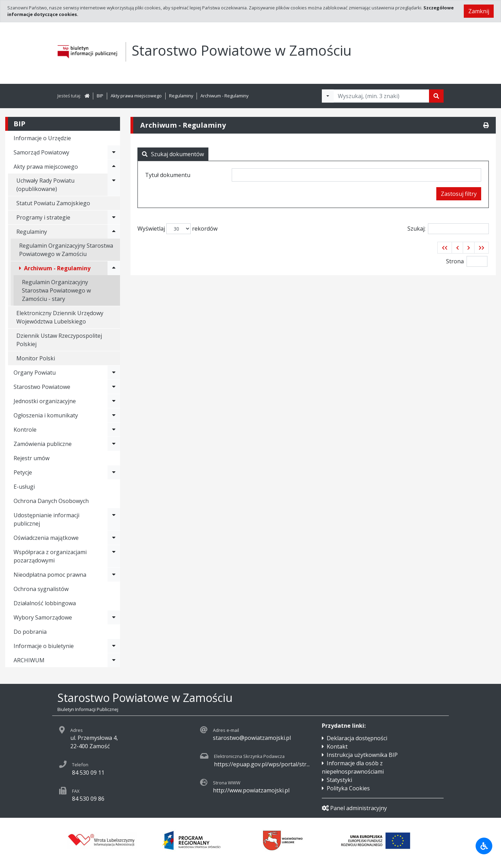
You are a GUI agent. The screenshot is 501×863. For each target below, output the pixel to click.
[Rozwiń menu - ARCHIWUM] (114, 660)
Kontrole (25, 429)
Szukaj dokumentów (173, 154)
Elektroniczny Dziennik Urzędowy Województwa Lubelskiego (59, 317)
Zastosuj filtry (459, 194)
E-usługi (24, 486)
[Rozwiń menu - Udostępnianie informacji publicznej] (114, 519)
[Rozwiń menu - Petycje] (114, 472)
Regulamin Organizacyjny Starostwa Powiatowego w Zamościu (66, 250)
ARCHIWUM (29, 660)
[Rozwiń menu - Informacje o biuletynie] (114, 646)
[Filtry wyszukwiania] (328, 96)
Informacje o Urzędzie (42, 138)
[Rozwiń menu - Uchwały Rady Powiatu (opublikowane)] (114, 185)
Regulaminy (181, 96)
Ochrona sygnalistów (41, 589)
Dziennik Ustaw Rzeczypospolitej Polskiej (59, 340)
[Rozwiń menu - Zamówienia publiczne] (114, 444)
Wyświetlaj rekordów (177, 228)
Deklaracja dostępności (357, 738)
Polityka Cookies (348, 788)
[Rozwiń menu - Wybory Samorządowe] (114, 617)
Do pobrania (30, 632)
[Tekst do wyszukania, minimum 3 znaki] (381, 96)
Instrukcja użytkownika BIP (362, 755)
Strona (455, 261)
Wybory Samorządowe (43, 617)
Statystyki (339, 780)
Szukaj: (448, 228)
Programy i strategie (43, 217)
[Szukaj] (436, 96)
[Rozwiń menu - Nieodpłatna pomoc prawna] (114, 575)
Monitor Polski (35, 358)
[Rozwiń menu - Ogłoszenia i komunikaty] (114, 415)
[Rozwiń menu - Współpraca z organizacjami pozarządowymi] (114, 556)
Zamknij (478, 11)
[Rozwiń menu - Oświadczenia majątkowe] (114, 538)
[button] (444, 248)
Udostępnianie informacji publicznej (46, 519)
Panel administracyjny (354, 808)
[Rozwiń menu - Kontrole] (114, 430)
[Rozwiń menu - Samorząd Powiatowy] (114, 152)
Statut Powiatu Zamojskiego (53, 203)
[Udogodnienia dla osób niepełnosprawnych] (484, 846)
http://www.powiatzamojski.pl (251, 790)
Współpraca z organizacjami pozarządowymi (50, 556)
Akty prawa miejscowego (136, 96)
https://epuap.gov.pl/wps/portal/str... (262, 764)
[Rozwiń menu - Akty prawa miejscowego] (114, 167)
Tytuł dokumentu (167, 175)
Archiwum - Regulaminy (224, 96)
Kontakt (337, 746)
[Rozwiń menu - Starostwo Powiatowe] (114, 387)
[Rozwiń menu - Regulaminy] (114, 232)
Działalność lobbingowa (45, 603)
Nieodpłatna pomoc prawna (50, 574)
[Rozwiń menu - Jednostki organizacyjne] (114, 401)
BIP (100, 96)
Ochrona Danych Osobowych (51, 501)
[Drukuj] (486, 125)
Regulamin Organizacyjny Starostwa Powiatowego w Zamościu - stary (56, 290)
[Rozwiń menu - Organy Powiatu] (114, 372)
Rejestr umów (31, 458)
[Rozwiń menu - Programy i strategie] (114, 217)
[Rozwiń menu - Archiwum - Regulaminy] (114, 268)
